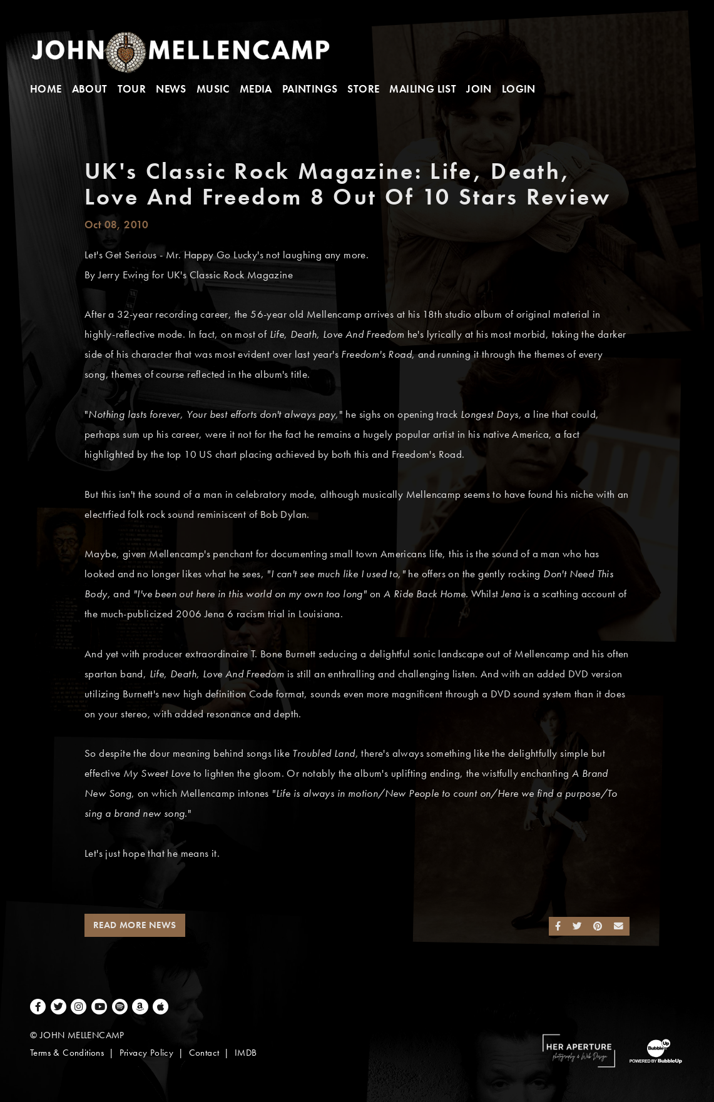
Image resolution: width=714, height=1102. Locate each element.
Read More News (134, 925)
